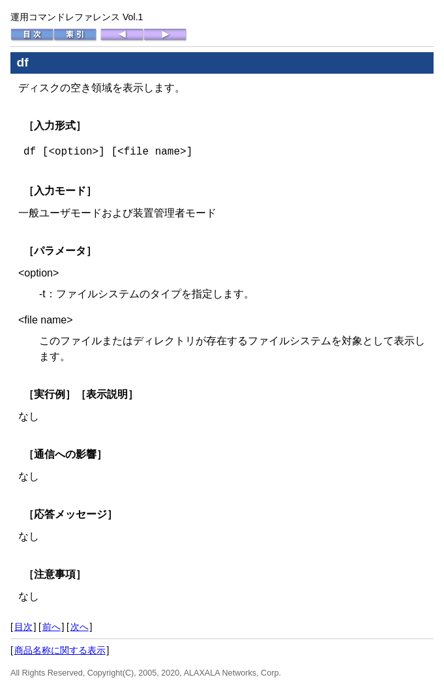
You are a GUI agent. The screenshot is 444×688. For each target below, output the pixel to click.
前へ (51, 626)
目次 (23, 626)
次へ (79, 626)
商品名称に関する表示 (60, 650)
